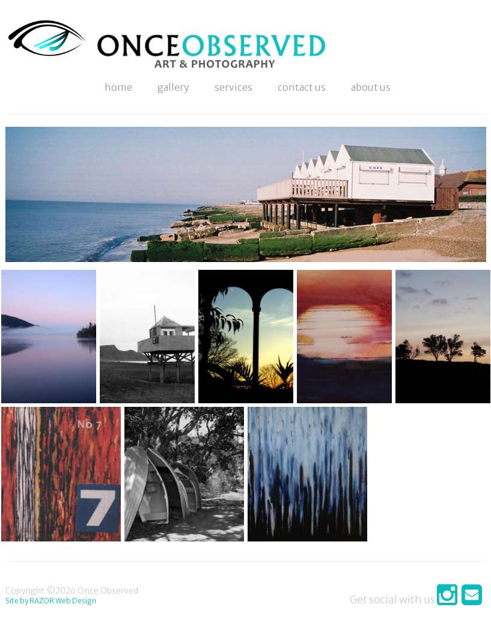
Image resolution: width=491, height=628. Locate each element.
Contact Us (302, 87)
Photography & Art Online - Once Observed (48, 57)
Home (118, 87)
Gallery (173, 87)
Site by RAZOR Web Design (50, 600)
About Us (371, 87)
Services (233, 87)
